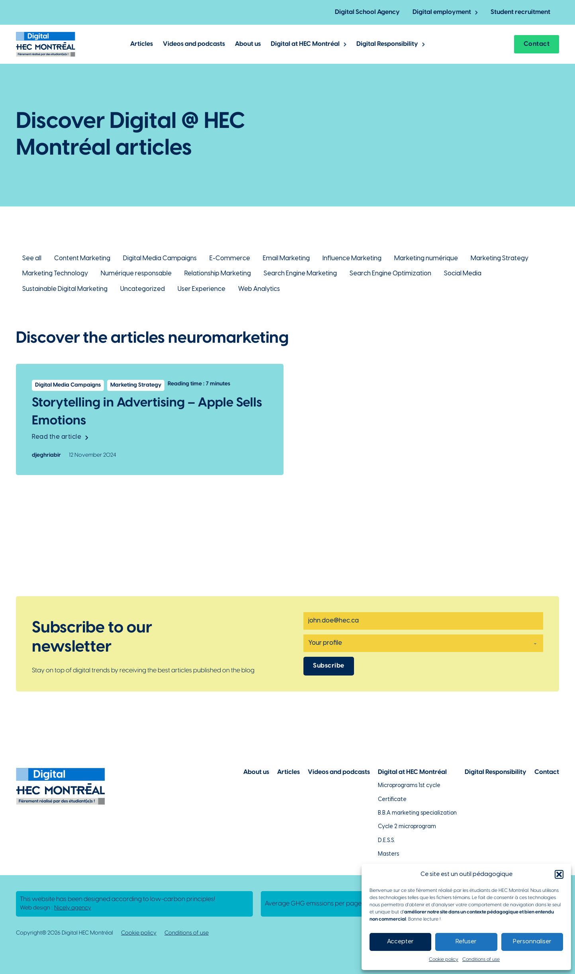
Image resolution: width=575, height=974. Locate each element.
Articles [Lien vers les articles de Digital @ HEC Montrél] (141, 44)
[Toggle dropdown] (476, 12)
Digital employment (442, 12)
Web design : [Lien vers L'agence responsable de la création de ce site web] (55, 908)
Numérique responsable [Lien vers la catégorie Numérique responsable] (136, 273)
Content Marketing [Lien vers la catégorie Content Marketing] (82, 258)
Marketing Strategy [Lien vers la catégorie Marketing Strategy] (499, 258)
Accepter (400, 942)
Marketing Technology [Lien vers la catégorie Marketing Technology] (55, 273)
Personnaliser (532, 942)
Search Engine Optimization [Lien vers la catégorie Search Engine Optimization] (390, 273)
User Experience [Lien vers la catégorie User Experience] (201, 289)
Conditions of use (481, 959)
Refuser (466, 942)
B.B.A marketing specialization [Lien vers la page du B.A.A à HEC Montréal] (417, 813)
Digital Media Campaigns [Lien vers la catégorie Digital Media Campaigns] (160, 258)
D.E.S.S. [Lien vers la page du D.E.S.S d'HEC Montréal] (386, 841)
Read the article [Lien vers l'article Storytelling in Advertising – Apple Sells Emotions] (60, 437)
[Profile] (423, 643)
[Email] (423, 621)
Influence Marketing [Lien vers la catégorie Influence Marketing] (352, 258)
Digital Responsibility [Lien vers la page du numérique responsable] (495, 772)
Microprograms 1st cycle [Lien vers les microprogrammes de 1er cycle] (409, 786)
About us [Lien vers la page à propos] (256, 772)
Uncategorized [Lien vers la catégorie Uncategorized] (142, 289)
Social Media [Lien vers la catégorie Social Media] (462, 273)
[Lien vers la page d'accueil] (45, 44)
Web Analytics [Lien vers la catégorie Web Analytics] (259, 289)
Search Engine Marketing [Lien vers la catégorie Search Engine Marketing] (300, 273)
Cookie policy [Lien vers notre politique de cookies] (138, 933)
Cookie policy (443, 959)
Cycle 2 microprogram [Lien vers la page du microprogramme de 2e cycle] (407, 827)
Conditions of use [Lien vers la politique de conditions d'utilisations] (186, 933)
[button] (559, 874)
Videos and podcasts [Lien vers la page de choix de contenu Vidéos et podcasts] (339, 772)
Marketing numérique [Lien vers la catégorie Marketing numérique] (426, 258)
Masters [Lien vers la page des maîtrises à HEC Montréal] (388, 854)
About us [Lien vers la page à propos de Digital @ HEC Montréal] (248, 44)
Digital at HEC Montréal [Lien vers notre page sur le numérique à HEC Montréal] (412, 772)
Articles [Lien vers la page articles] (288, 772)
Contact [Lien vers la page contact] (537, 44)
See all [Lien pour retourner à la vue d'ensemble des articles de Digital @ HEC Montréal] (31, 258)
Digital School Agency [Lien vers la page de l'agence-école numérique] (367, 12)
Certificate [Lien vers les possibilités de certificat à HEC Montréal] (392, 800)
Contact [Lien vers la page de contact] (546, 772)
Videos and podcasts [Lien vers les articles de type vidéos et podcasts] (194, 44)
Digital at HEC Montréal (305, 44)
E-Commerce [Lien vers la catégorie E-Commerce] (229, 258)
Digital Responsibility (387, 44)
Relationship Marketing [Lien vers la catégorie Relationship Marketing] (217, 273)
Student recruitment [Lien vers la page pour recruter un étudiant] (520, 12)
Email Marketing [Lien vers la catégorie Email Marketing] (286, 258)
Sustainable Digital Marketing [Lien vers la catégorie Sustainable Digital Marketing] (65, 289)
